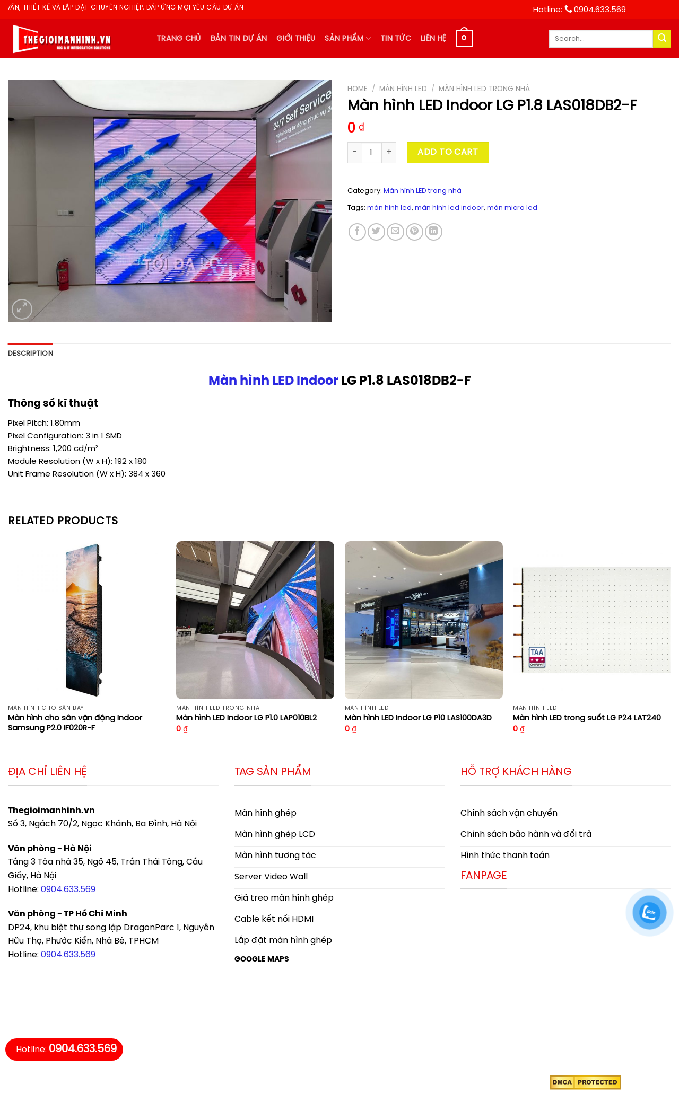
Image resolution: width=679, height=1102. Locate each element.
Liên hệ (433, 38)
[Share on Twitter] (376, 232)
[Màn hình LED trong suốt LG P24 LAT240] (592, 620)
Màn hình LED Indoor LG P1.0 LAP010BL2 (246, 718)
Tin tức (395, 38)
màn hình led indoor (449, 208)
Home (357, 89)
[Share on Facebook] (357, 232)
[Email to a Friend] (395, 232)
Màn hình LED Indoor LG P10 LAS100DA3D (418, 718)
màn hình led (389, 208)
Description (30, 353)
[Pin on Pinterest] (414, 232)
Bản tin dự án (239, 38)
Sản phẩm (348, 38)
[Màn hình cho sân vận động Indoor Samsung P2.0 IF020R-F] (87, 620)
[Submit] (662, 39)
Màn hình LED (403, 89)
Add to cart (447, 152)
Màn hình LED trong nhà (484, 89)
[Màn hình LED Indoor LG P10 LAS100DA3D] (424, 620)
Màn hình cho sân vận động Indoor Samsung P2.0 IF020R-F (75, 723)
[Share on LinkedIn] (433, 232)
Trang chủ (178, 38)
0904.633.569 (68, 889)
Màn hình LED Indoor (273, 381)
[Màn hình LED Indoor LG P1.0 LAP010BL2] (255, 620)
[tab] (30, 354)
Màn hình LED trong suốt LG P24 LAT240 (587, 718)
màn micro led (512, 208)
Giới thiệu (295, 38)
